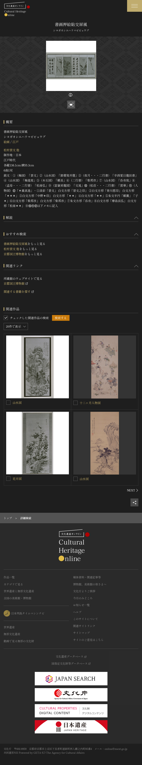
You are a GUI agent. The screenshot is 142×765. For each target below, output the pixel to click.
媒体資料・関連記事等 (87, 577)
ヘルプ (77, 612)
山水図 (17, 402)
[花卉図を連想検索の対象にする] (8, 478)
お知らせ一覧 (81, 605)
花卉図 (17, 478)
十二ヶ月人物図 (90, 403)
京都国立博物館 (14, 254)
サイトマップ (81, 633)
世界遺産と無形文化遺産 (19, 591)
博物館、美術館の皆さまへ (89, 584)
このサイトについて (85, 619)
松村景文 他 (11, 150)
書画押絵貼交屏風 (16, 244)
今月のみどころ (83, 598)
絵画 (7, 142)
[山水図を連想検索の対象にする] (8, 402)
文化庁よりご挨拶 (84, 591)
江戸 (15, 142)
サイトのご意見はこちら (88, 640)
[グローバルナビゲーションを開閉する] (134, 6)
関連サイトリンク (84, 626)
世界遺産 (9, 627)
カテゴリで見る (13, 584)
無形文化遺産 (12, 634)
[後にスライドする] (132, 490)
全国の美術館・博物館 (17, 598)
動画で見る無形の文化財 (19, 641)
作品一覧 (9, 577)
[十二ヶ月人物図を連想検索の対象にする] (75, 403)
